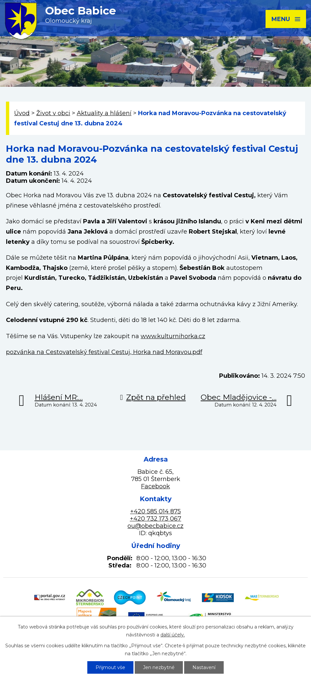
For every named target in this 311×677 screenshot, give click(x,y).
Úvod (22, 113)
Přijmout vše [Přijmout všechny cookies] (110, 667)
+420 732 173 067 (155, 518)
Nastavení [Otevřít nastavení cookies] (203, 667)
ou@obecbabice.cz (155, 526)
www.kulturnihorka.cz (173, 336)
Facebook (155, 486)
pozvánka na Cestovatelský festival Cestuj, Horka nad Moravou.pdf (104, 352)
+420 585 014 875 (155, 511)
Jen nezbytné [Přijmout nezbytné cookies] (159, 667)
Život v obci (53, 113)
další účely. (172, 635)
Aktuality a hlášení (104, 113)
